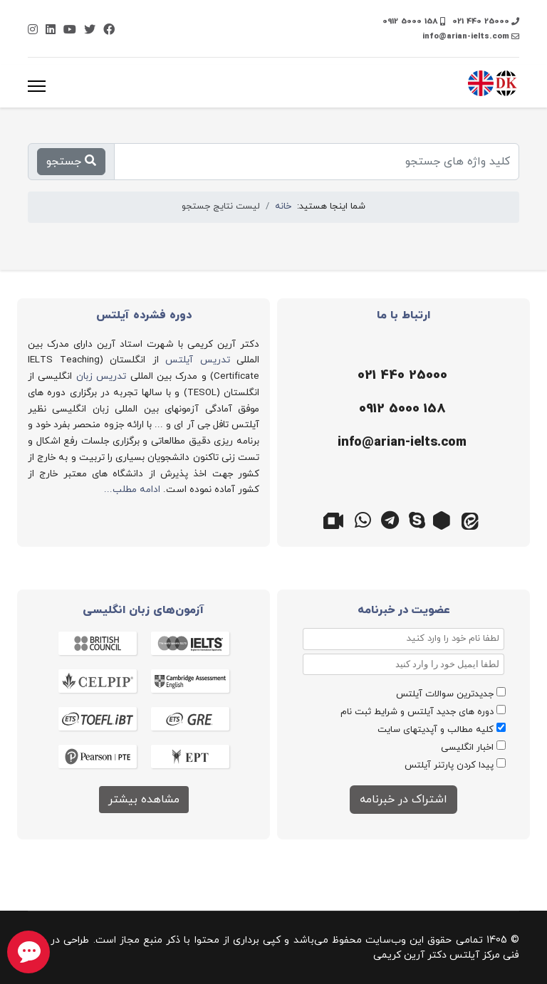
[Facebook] (109, 30)
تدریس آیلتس (197, 360)
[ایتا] (471, 519)
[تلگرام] (390, 519)
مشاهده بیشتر (143, 799)
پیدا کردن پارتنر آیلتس (449, 765)
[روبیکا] (444, 519)
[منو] (37, 86)
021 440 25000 (480, 21)
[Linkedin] (51, 30)
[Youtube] (69, 30)
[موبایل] (400, 409)
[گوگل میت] (336, 519)
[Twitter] (89, 30)
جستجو (71, 161)
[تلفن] (400, 376)
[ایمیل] (400, 442)
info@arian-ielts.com (465, 36)
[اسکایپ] (417, 519)
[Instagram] (33, 30)
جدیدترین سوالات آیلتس (445, 694)
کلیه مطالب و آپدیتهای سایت (435, 729)
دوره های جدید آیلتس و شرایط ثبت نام (417, 712)
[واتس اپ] (363, 519)
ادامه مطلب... (132, 489)
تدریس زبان (101, 376)
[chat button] (28, 952)
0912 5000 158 (410, 21)
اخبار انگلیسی (467, 747)
